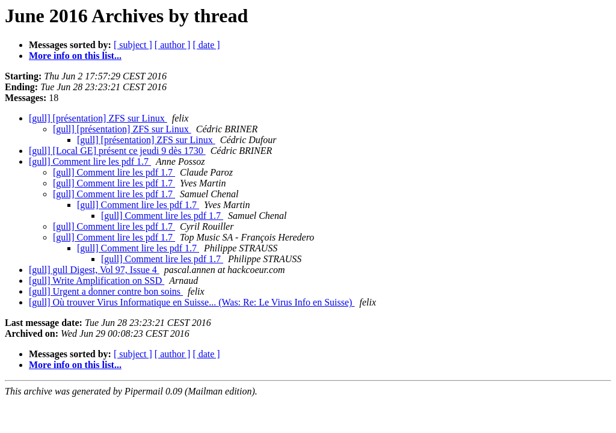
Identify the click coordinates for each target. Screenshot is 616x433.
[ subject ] (133, 45)
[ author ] (173, 45)
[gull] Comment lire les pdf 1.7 (90, 161)
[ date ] (206, 45)
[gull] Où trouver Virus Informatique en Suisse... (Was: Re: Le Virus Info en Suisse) (191, 302)
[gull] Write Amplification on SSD (96, 280)
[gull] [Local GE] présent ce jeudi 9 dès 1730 (117, 151)
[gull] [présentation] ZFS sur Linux (98, 118)
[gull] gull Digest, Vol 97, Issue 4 (94, 270)
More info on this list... (75, 56)
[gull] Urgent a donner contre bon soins (106, 291)
